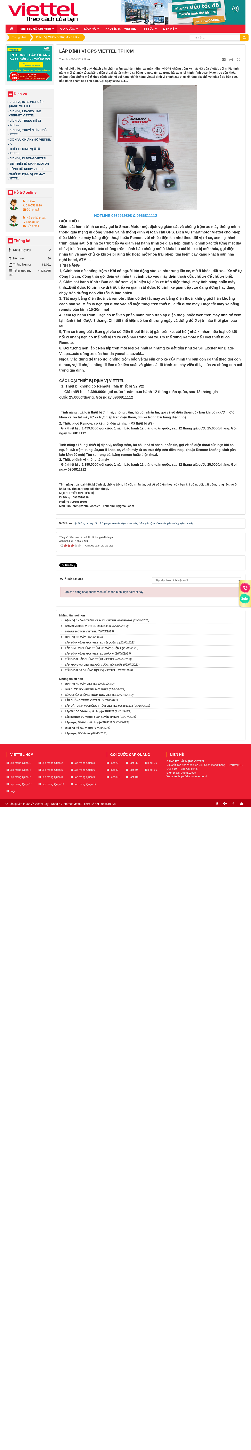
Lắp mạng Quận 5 (51, 1418)
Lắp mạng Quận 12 (83, 1432)
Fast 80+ (113, 1425)
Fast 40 (113, 1418)
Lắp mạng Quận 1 (19, 1411)
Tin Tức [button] (149, 30)
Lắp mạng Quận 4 (19, 1418)
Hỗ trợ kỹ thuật (36, 217)
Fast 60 (132, 1418)
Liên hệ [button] (170, 30)
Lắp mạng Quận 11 (51, 1432)
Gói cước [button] (69, 30)
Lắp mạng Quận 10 (19, 1432)
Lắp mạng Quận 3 (83, 1411)
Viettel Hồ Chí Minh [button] (37, 30)
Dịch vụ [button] (91, 30)
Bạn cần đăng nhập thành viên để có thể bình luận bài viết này (103, 1240)
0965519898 (32, 205)
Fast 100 (132, 1425)
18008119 (31, 221)
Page (11, 1439)
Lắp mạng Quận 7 (19, 1425)
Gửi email (31, 209)
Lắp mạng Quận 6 (83, 1418)
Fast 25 (132, 1411)
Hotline (30, 201)
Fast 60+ (152, 1418)
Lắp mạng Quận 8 (51, 1425)
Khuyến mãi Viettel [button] (120, 28)
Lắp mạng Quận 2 (51, 1411)
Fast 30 (151, 1411)
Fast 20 (113, 1411)
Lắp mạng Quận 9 (83, 1425)
